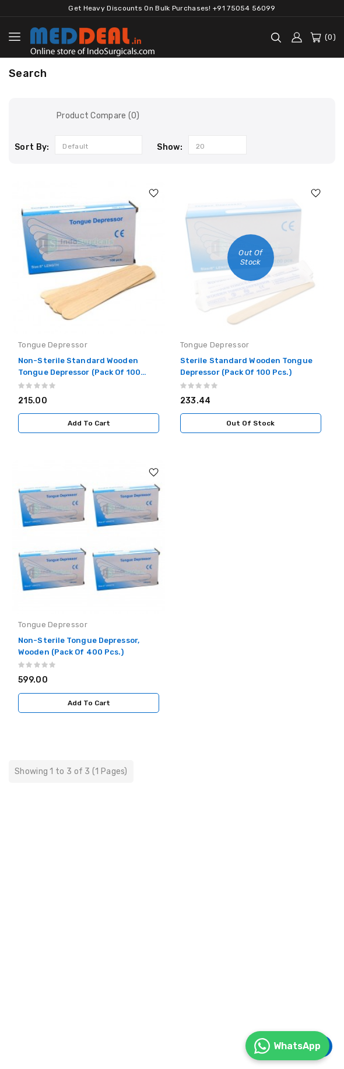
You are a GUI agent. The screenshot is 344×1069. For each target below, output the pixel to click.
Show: (169, 147)
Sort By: (32, 147)
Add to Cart (89, 423)
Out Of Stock (250, 423)
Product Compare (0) (98, 116)
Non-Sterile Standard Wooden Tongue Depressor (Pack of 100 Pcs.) (79, 372)
